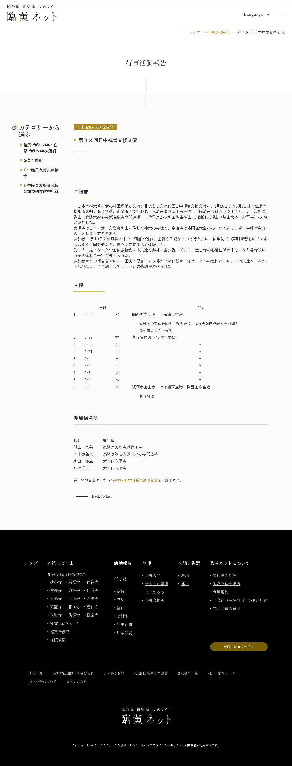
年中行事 (124, 624)
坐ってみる (155, 592)
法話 (185, 575)
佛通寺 (74, 615)
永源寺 (93, 598)
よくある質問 (114, 673)
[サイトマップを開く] (282, 14)
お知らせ (36, 673)
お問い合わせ (76, 681)
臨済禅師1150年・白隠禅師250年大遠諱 (40, 148)
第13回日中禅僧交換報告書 (136, 479)
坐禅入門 (153, 575)
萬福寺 (74, 582)
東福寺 (74, 590)
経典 (121, 607)
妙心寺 (56, 582)
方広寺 (74, 598)
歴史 (121, 599)
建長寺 (56, 590)
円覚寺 (93, 590)
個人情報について (43, 681)
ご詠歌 (122, 616)
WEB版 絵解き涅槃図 (150, 673)
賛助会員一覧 (187, 673)
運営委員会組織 (226, 583)
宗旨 (121, 591)
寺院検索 (58, 640)
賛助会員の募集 (226, 608)
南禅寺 (93, 582)
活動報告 (123, 563)
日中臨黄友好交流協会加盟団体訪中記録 (41, 188)
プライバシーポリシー (167, 745)
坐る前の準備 (156, 583)
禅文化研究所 (64, 623)
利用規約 (221, 592)
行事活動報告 (219, 32)
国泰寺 (93, 615)
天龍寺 (56, 607)
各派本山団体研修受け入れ (73, 673)
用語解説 (124, 633)
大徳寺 (56, 598)
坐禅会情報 (155, 600)
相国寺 (74, 607)
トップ (194, 32)
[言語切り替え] (252, 14)
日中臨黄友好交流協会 (41, 173)
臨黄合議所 (33, 160)
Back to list (102, 496)
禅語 (185, 583)
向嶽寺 (56, 615)
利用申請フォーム (221, 673)
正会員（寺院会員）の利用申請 (240, 600)
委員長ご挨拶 (224, 575)
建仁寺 (93, 607)
